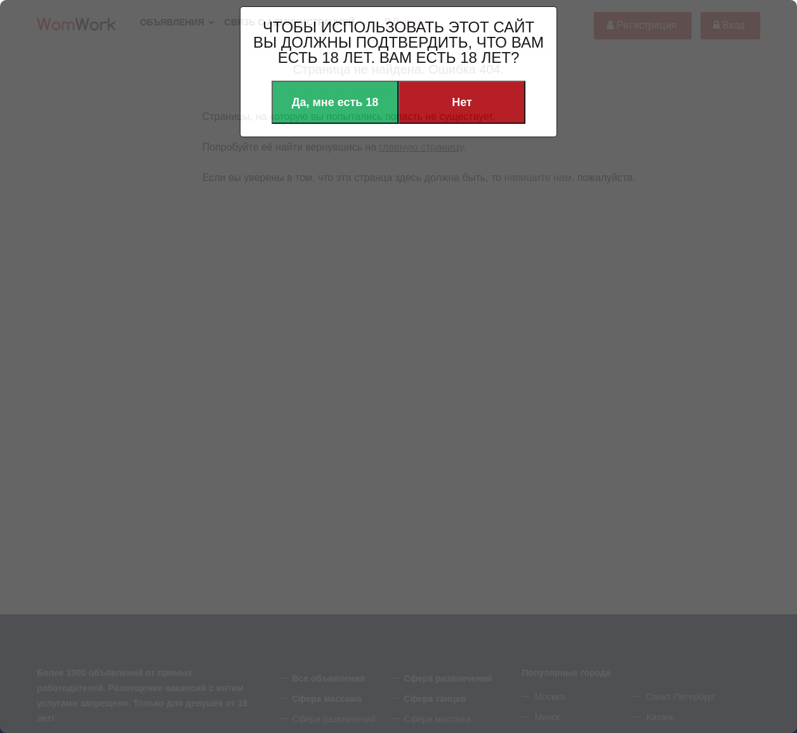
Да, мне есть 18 (335, 102)
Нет (462, 102)
